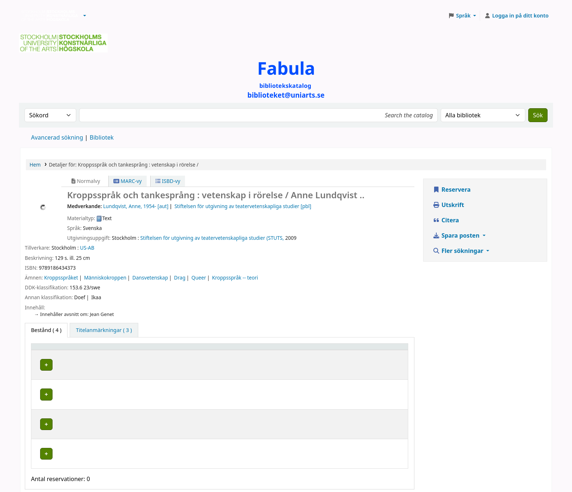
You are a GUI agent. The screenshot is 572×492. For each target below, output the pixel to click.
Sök (538, 115)
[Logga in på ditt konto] (516, 16)
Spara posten (457, 235)
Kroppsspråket (61, 277)
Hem (35, 164)
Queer (199, 277)
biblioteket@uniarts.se (269, 465)
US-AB (87, 247)
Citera (446, 220)
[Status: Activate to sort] (380, 349)
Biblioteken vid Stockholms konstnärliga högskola (47, 15)
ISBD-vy (167, 180)
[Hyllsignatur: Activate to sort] (306, 349)
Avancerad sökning (57, 137)
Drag (179, 277)
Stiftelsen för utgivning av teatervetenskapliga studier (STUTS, (212, 237)
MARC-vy (127, 180)
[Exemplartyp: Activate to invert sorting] (85, 349)
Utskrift (448, 205)
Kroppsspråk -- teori (235, 277)
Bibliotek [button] (153, 350)
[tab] (104, 330)
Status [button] (364, 350)
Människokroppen (105, 277)
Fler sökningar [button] (459, 251)
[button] (84, 16)
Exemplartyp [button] (50, 350)
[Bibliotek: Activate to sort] (199, 349)
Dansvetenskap (150, 277)
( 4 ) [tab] (46, 330)
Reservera (452, 190)
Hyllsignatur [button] (278, 350)
